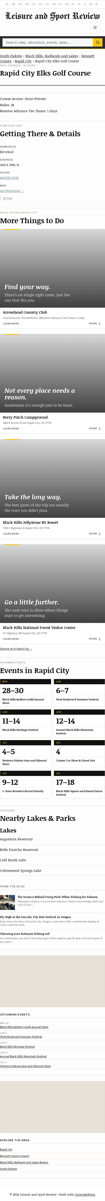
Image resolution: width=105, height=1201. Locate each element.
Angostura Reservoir (16, 838)
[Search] (98, 42)
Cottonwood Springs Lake (20, 870)
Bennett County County (14, 1156)
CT (47, 4)
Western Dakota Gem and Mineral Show (25, 1066)
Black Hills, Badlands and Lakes (52, 55)
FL (60, 4)
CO (41, 4)
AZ (20, 4)
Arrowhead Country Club (25, 312)
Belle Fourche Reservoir (19, 849)
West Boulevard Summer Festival (21, 1036)
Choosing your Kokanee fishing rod (24, 933)
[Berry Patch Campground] (52, 373)
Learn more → (12, 323)
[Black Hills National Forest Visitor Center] (52, 583)
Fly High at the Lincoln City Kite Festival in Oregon (35, 917)
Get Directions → (12, 190)
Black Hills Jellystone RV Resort (30, 522)
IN (90, 4)
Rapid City (23, 60)
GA (67, 4)
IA (96, 4)
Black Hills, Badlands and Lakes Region (24, 1162)
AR (27, 4)
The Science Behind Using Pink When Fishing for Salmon (57, 897)
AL (7, 4)
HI (73, 4)
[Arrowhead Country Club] (52, 268)
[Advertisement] (52, 981)
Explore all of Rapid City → (16, 648)
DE (54, 4)
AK (14, 4)
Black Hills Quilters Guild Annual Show (24, 1027)
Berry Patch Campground (25, 417)
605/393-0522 (9, 177)
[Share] (95, 323)
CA (33, 4)
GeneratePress (85, 1194)
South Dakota (11, 55)
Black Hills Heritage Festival (17, 1046)
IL (85, 4)
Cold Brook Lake (13, 859)
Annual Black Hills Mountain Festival (23, 1056)
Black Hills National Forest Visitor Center (39, 627)
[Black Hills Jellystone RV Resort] (52, 478)
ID (79, 4)
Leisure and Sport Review (52, 15)
